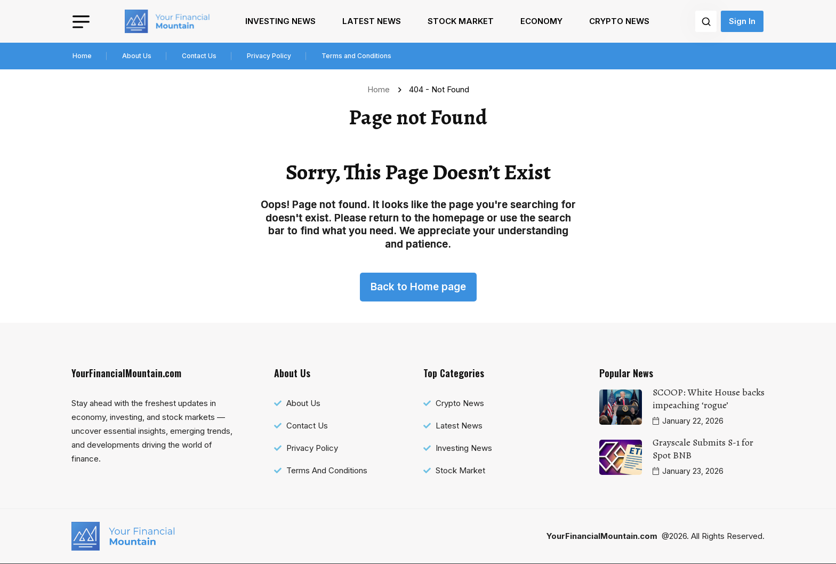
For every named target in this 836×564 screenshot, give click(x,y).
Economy (541, 21)
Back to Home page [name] (418, 287)
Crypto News (619, 21)
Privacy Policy (269, 56)
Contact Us (199, 56)
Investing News (280, 21)
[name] (167, 21)
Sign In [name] (742, 21)
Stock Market (461, 21)
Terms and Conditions (356, 56)
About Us (136, 56)
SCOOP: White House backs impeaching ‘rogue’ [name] (709, 398)
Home (82, 56)
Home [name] (380, 89)
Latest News (371, 21)
